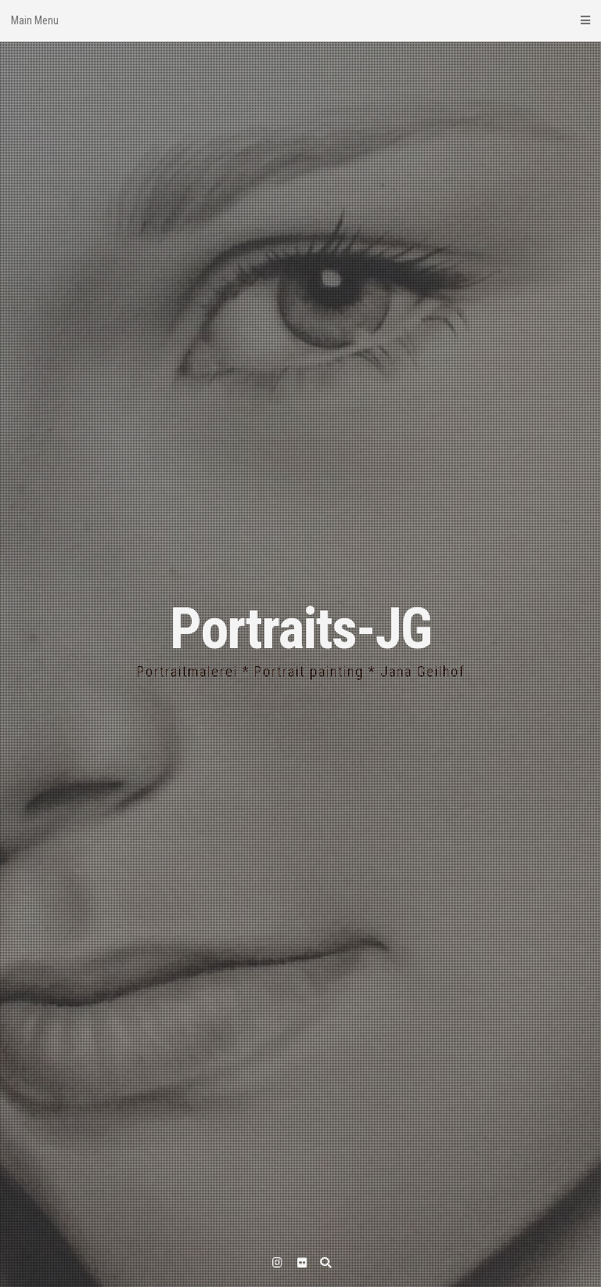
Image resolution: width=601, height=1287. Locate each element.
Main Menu (300, 20)
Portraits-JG (300, 629)
